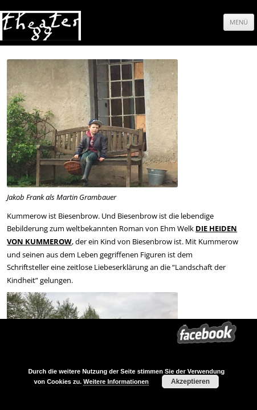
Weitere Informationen (116, 381)
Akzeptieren (190, 382)
